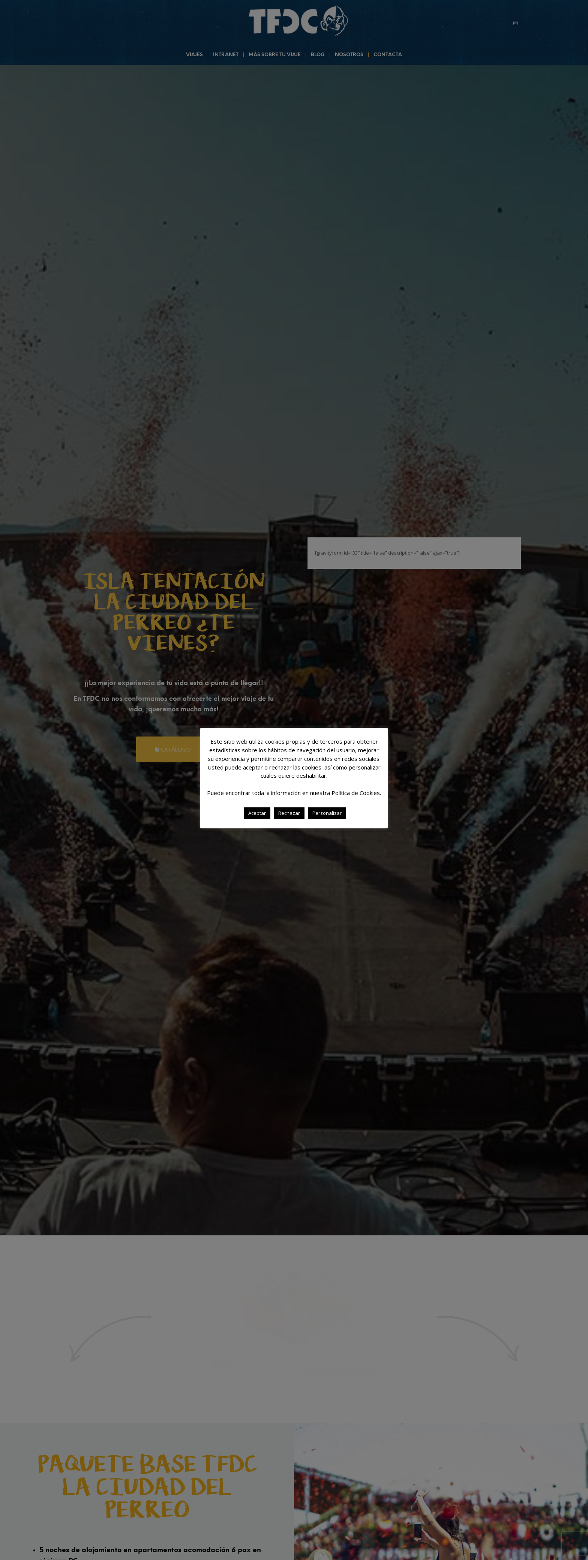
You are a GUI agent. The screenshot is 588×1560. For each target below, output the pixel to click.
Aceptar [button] (257, 813)
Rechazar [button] (289, 813)
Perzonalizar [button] (327, 813)
